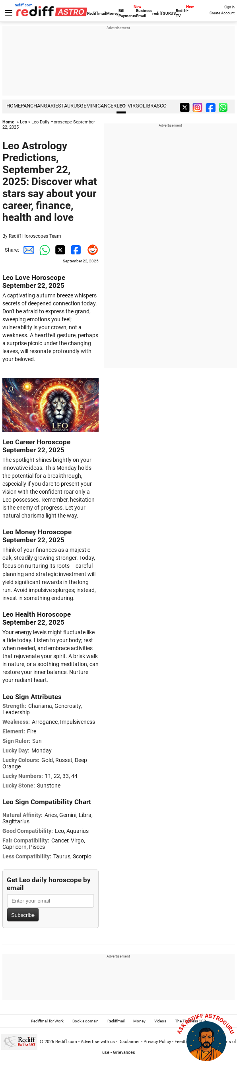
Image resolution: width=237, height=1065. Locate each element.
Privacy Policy (157, 1041)
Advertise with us (98, 1041)
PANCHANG (34, 106)
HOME (13, 106)
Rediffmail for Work (47, 1021)
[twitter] (185, 107)
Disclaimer (129, 1041)
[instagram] (198, 107)
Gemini (88, 106)
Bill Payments (127, 13)
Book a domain (85, 1021)
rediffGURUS (164, 13)
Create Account (222, 13)
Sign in (229, 7)
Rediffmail (96, 13)
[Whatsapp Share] (43, 250)
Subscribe (23, 915)
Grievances (124, 1052)
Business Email (144, 13)
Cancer (107, 106)
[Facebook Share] (75, 250)
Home (8, 122)
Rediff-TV (182, 13)
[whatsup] (225, 107)
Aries (54, 106)
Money (112, 13)
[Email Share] (27, 250)
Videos (160, 1021)
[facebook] (212, 107)
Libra (150, 106)
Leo (121, 106)
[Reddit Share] (91, 250)
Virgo (135, 106)
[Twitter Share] (59, 250)
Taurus (70, 106)
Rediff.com (66, 1041)
